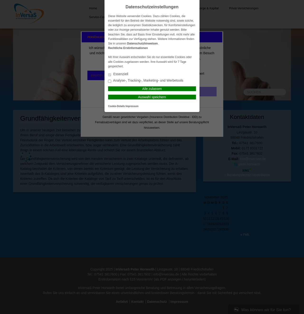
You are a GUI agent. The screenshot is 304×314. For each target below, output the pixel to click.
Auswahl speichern (152, 97)
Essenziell (118, 74)
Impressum (132, 106)
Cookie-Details (116, 106)
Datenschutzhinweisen (142, 43)
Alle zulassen (152, 89)
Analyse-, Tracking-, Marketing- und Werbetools (145, 81)
